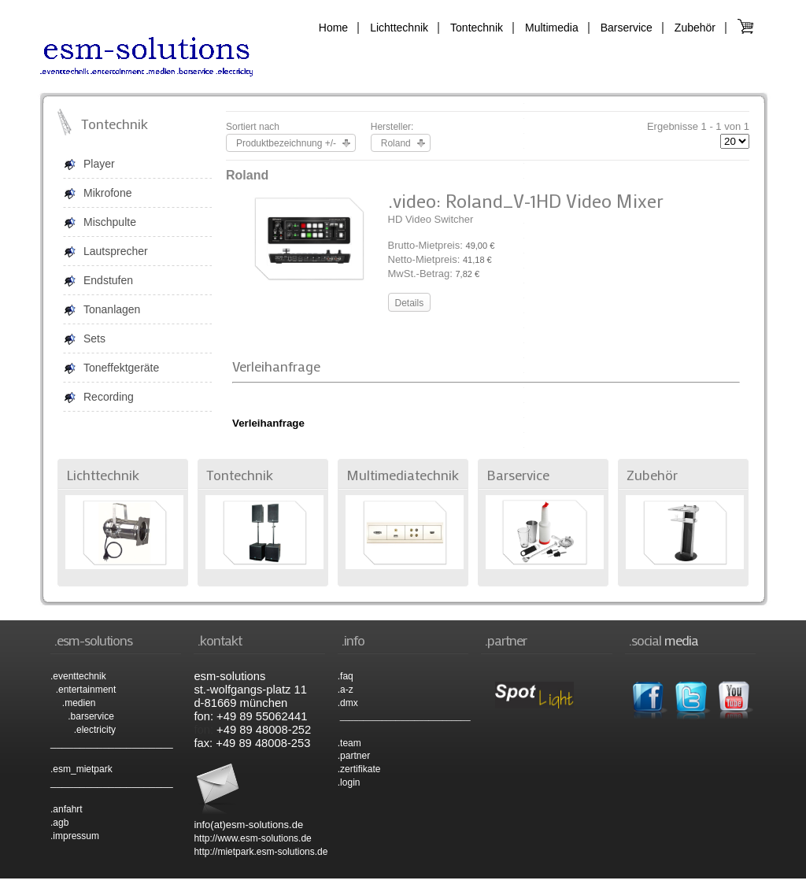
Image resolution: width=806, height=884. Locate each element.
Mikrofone (107, 193)
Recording (108, 396)
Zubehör (695, 27)
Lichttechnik (399, 27)
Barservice (627, 27)
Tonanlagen (111, 309)
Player (99, 163)
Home (333, 27)
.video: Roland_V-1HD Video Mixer (526, 200)
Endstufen (108, 280)
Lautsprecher (115, 251)
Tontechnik (476, 27)
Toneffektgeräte (121, 367)
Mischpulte (109, 222)
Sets (94, 338)
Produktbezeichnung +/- (286, 143)
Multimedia (552, 27)
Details (409, 303)
